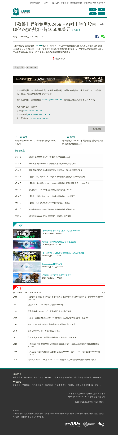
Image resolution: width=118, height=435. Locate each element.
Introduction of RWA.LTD (52, 264)
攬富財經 (89, 385)
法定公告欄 (17, 377)
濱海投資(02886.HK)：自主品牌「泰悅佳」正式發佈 (50, 216)
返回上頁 (97, 129)
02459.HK (38, 46)
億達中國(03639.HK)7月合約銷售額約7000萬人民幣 (50, 157)
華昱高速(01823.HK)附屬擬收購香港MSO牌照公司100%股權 (52, 337)
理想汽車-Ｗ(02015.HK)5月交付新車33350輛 (46, 305)
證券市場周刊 (60, 385)
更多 (103, 293)
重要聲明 (78, 377)
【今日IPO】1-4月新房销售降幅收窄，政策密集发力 (63, 253)
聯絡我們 (101, 3)
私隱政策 (87, 377)
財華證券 (64, 3)
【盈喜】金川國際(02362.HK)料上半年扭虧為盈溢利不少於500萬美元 (57, 177)
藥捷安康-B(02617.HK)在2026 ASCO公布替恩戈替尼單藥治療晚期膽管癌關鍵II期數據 (62, 360)
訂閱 (93, 9)
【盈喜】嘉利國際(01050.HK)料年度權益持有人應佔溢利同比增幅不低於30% (58, 318)
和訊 (34, 385)
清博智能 (16, 385)
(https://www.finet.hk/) (32, 110)
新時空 (40, 385)
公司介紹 (37, 377)
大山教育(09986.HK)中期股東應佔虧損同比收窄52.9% (50, 190)
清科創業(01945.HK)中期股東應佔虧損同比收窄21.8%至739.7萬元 (55, 170)
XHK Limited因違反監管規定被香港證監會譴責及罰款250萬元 (52, 324)
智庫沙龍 (90, 3)
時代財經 (49, 385)
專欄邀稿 (47, 377)
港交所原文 (59, 58)
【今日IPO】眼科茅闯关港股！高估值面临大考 (61, 231)
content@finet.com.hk (52, 100)
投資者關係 (58, 377)
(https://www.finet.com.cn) (38, 114)
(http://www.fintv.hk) (40, 118)
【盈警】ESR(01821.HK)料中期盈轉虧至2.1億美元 (49, 203)
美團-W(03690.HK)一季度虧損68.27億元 (44, 331)
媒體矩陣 (76, 3)
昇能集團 (19, 67)
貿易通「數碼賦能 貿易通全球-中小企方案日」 (61, 242)
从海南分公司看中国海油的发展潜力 (56, 275)
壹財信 (71, 385)
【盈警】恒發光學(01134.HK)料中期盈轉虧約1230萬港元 (52, 196)
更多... (98, 385)
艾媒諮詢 (26, 385)
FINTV (45, 3)
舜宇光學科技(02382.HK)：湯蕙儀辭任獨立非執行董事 (49, 311)
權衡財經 (80, 385)
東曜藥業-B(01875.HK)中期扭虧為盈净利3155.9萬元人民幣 (52, 164)
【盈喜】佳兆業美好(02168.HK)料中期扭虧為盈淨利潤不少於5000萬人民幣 (59, 183)
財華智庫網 (35, 3)
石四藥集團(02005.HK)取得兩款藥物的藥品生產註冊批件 (52, 209)
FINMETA (55, 3)
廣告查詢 (28, 377)
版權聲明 (68, 377)
